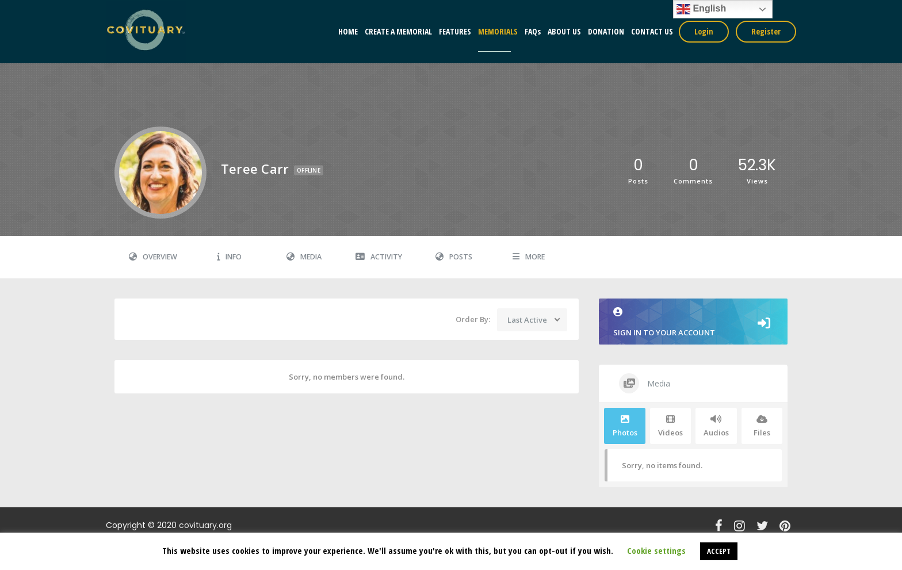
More (529, 257)
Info (229, 257)
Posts (453, 257)
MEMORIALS (498, 31)
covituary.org (205, 525)
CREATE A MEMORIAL (398, 31)
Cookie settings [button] (656, 550)
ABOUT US (564, 31)
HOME (348, 31)
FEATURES (455, 31)
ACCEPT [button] (719, 551)
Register (766, 31)
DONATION (606, 31)
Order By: (473, 319)
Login (703, 31)
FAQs (533, 31)
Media (304, 257)
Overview (153, 257)
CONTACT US (652, 31)
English (701, 9)
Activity (379, 257)
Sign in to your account (693, 322)
